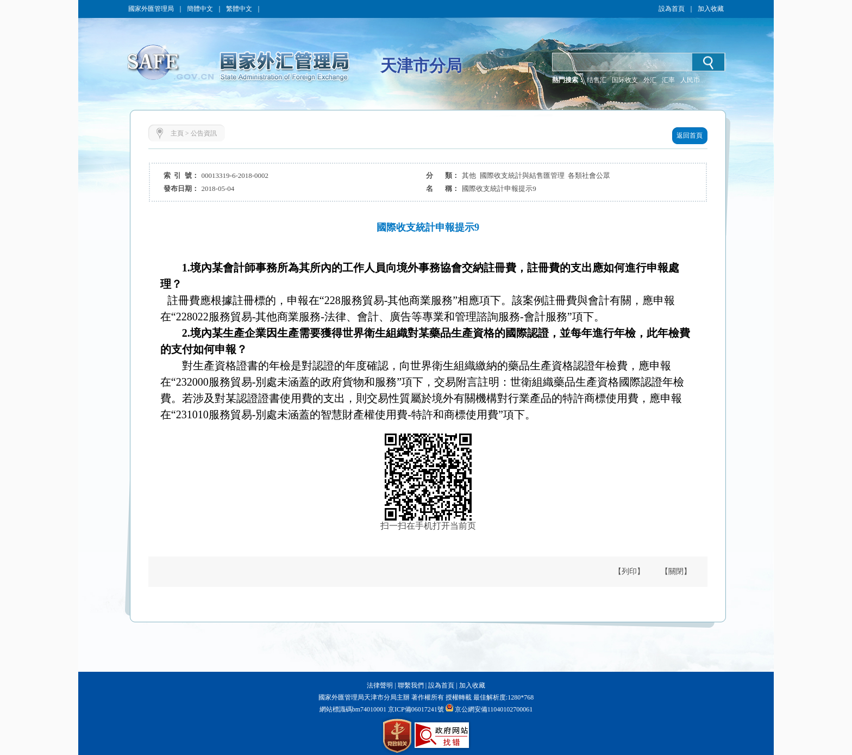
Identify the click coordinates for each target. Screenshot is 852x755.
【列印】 (629, 571)
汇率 (668, 80)
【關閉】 (676, 571)
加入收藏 (711, 9)
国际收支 (625, 80)
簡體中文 (200, 9)
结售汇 (596, 80)
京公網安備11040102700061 (494, 709)
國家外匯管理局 (151, 9)
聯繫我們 (411, 685)
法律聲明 (380, 685)
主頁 (177, 133)
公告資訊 (204, 133)
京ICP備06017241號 (415, 709)
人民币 (690, 80)
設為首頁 (672, 9)
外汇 (649, 80)
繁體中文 (239, 9)
